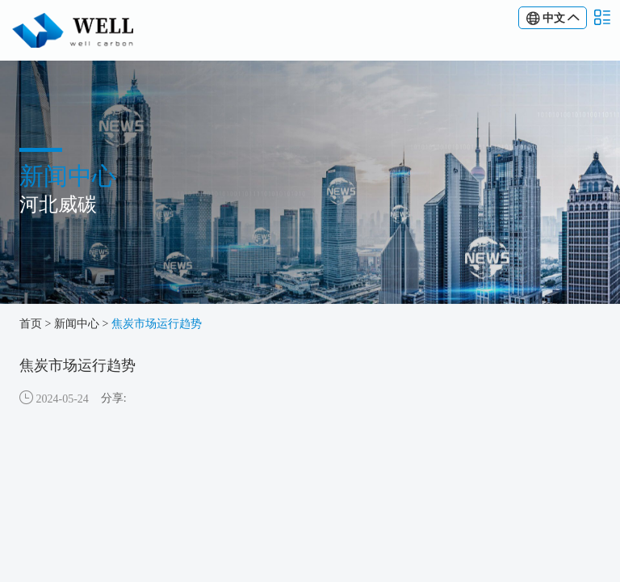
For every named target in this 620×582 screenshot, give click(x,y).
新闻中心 (76, 324)
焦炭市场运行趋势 (156, 324)
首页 (30, 324)
